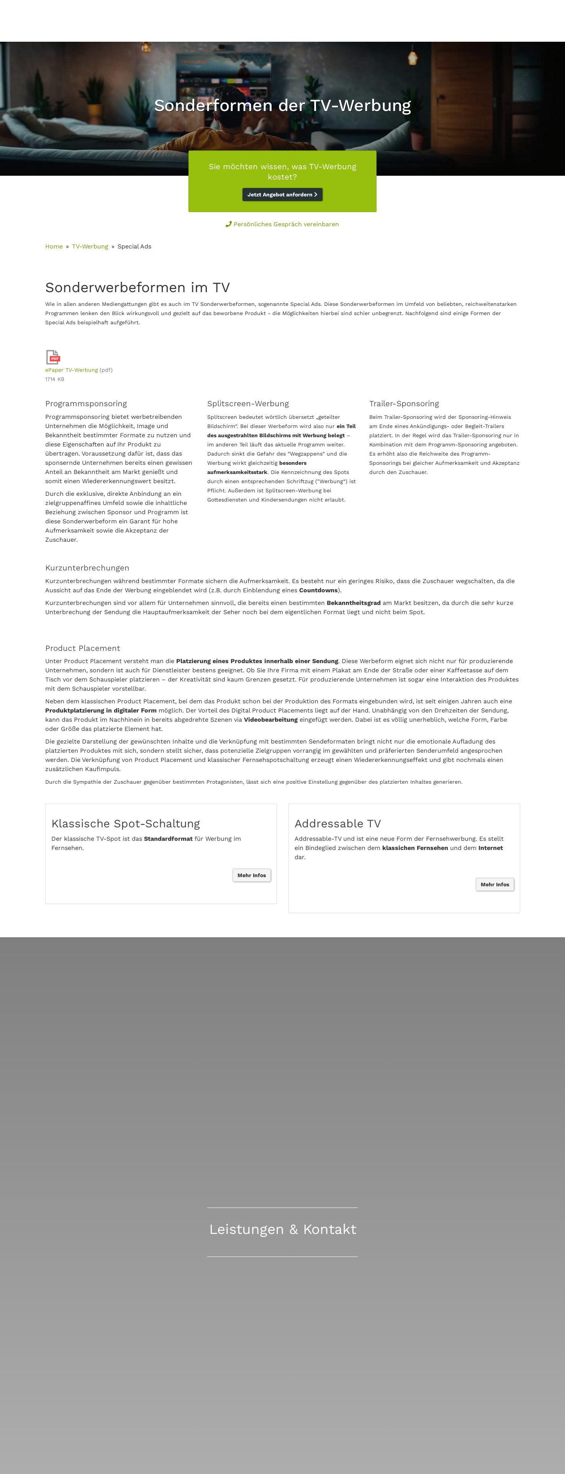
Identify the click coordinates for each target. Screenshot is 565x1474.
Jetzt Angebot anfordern (282, 194)
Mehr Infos (251, 875)
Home (54, 246)
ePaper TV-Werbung (71, 370)
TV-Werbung (90, 246)
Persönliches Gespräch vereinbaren (282, 224)
